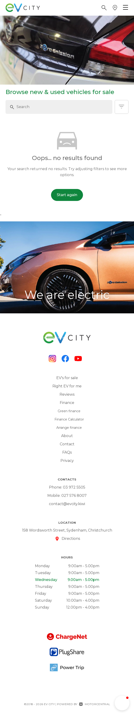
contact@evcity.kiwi (67, 504)
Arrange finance (69, 428)
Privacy (67, 460)
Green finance (69, 411)
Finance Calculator (69, 419)
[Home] (23, 7)
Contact (67, 444)
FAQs (67, 452)
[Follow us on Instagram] (52, 359)
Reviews (67, 394)
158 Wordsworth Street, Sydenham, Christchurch (67, 530)
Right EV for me (67, 386)
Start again (67, 195)
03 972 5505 (74, 487)
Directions (71, 538)
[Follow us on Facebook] (65, 359)
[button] (104, 7)
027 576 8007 (74, 495)
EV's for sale (67, 378)
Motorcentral (94, 704)
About (67, 436)
